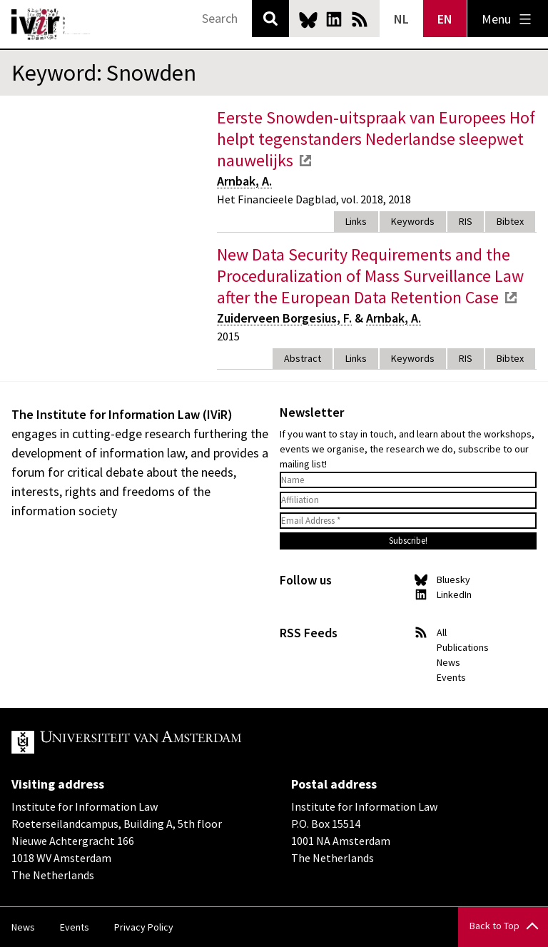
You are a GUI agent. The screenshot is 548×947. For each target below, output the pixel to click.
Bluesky (308, 19)
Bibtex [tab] (510, 221)
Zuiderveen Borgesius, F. (284, 318)
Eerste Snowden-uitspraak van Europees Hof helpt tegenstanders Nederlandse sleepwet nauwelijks (376, 138)
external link (305, 160)
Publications (463, 647)
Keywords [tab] (413, 221)
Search (270, 18)
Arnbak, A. (244, 181)
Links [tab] (356, 221)
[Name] (408, 480)
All (442, 632)
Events (451, 677)
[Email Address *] (408, 521)
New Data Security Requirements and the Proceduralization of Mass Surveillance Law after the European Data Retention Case (370, 275)
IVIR (51, 24)
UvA (176, 742)
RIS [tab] (465, 221)
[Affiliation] (408, 500)
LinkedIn (334, 19)
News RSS (360, 19)
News (448, 662)
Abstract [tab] (302, 358)
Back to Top (494, 925)
